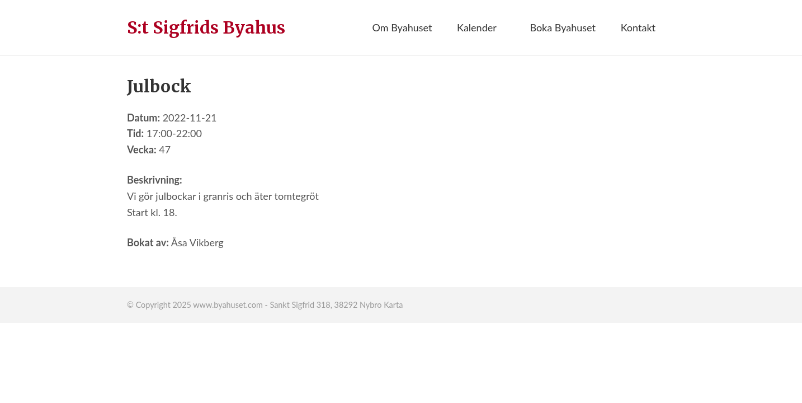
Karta (393, 305)
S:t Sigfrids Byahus (206, 27)
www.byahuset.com (227, 305)
